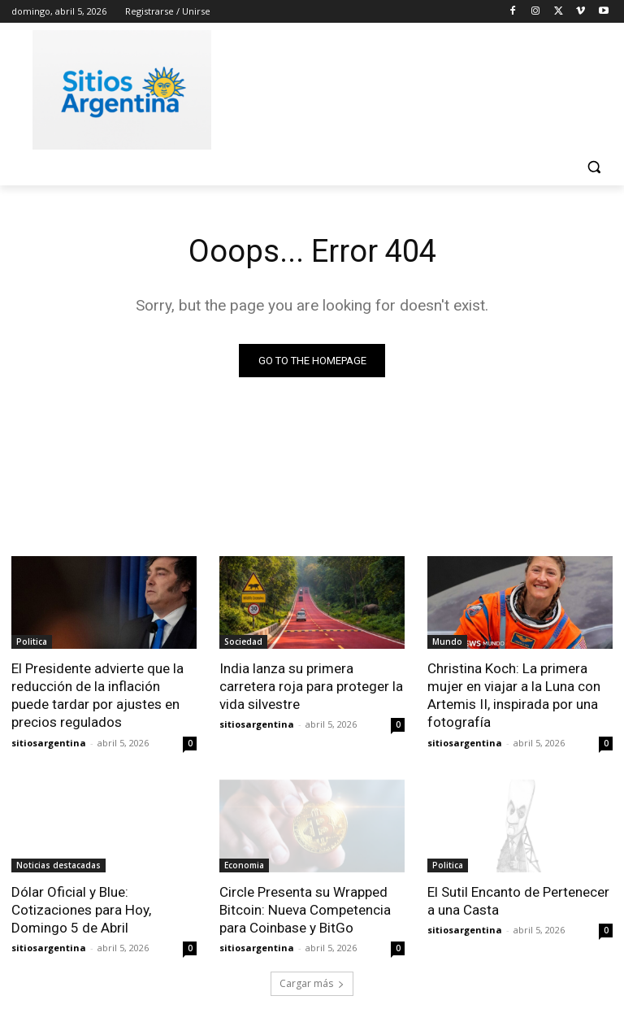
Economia (244, 864)
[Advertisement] (422, 87)
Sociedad (243, 641)
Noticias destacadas (58, 864)
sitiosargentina (48, 742)
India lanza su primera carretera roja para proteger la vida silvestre (311, 686)
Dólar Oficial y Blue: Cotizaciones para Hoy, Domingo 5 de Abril (80, 909)
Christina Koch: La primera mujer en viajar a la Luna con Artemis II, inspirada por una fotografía (513, 695)
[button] (593, 167)
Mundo (447, 641)
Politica (31, 641)
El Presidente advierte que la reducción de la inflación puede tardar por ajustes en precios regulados (97, 695)
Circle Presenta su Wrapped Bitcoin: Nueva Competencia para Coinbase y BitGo (304, 909)
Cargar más (312, 983)
